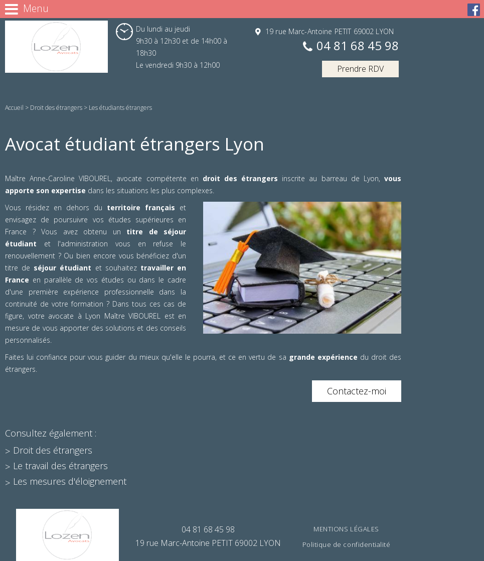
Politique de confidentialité (346, 544)
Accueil (14, 107)
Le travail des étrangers (60, 466)
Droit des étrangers (56, 107)
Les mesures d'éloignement (69, 481)
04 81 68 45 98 (357, 46)
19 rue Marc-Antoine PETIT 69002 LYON (328, 31)
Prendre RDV (360, 68)
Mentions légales (346, 528)
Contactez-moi (356, 391)
